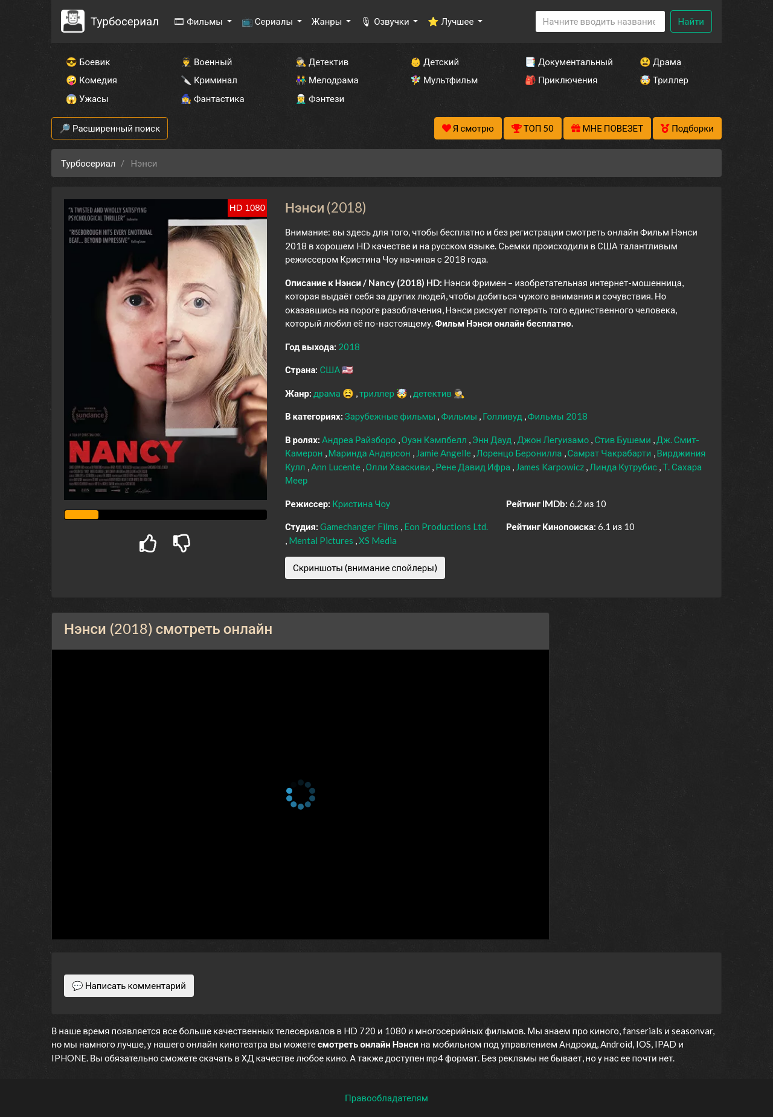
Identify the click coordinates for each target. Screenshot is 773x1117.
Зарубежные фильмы (391, 416)
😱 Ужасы (87, 98)
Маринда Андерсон (370, 452)
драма (327, 393)
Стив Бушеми (623, 439)
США (330, 369)
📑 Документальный (566, 61)
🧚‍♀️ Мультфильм (444, 79)
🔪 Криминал (209, 79)
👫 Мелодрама (327, 79)
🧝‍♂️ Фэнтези (319, 98)
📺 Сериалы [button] (268, 21)
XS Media (378, 540)
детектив (433, 393)
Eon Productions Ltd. (446, 526)
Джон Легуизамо (554, 439)
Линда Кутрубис (624, 466)
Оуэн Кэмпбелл (435, 439)
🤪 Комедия (91, 79)
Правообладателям (386, 1097)
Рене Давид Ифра (473, 466)
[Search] (600, 21)
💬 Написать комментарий (129, 985)
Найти (691, 21)
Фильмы (460, 416)
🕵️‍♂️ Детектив (321, 61)
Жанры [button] (328, 21)
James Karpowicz (551, 466)
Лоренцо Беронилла (520, 452)
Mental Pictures (322, 540)
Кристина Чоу (361, 503)
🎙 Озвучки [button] (386, 21)
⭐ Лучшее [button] (451, 21)
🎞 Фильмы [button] (199, 21)
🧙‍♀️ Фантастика (213, 98)
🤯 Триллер (664, 79)
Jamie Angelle (444, 452)
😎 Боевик (88, 61)
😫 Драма (660, 61)
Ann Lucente (336, 466)
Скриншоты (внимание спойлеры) (365, 567)
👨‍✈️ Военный (206, 61)
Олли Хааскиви (399, 466)
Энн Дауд (492, 439)
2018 (349, 346)
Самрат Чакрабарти (610, 452)
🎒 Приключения (561, 79)
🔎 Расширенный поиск (109, 128)
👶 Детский (434, 61)
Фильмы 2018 (558, 416)
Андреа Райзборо (360, 439)
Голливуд (503, 416)
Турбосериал (125, 21)
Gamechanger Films (360, 526)
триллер (377, 393)
